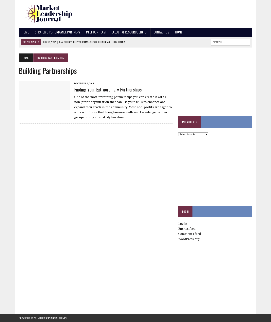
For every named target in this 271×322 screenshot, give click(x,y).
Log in (182, 223)
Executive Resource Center (130, 32)
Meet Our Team (96, 32)
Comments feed (189, 233)
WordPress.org (188, 239)
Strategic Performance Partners (57, 32)
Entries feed (186, 228)
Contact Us (161, 32)
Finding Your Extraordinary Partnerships (108, 89)
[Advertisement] (180, 13)
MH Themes (61, 318)
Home (25, 32)
